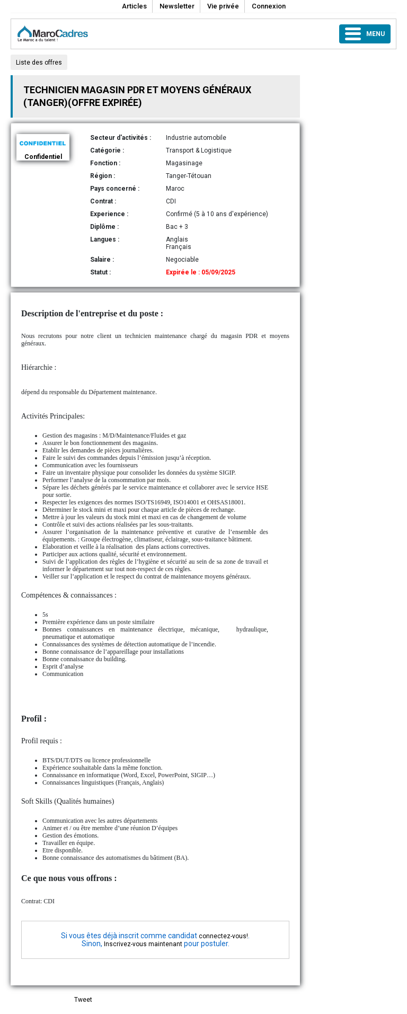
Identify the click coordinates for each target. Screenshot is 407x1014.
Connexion (269, 6)
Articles (134, 6)
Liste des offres (39, 62)
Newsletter (177, 6)
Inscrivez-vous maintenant (143, 944)
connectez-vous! (223, 936)
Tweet (83, 999)
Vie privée (223, 6)
